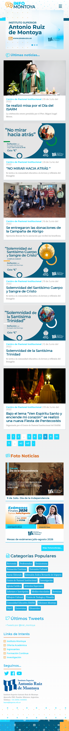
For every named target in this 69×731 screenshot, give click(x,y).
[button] (10, 29)
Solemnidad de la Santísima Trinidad (29, 352)
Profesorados (26, 563)
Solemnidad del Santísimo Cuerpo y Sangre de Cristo (34, 289)
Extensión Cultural (38, 569)
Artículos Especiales (33, 586)
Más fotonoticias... (52, 548)
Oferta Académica (17, 645)
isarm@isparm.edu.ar (12, 702)
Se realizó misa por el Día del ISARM (29, 107)
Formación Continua (16, 569)
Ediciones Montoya (47, 602)
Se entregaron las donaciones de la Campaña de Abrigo (33, 229)
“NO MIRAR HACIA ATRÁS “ (28, 168)
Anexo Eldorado (14, 575)
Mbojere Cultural (15, 597)
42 (20, 443)
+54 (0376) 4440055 (19, 700)
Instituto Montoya (16, 641)
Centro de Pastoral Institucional (23, 99)
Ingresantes (13, 649)
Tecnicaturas (41, 563)
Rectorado (12, 563)
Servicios (57, 591)
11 (9, 443)
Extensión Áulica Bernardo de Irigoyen (43, 575)
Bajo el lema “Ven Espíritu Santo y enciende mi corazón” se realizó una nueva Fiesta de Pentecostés (34, 417)
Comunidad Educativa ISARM (21, 602)
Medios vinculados (40, 591)
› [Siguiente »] (33, 443)
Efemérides (34, 608)
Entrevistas (20, 608)
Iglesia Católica (14, 586)
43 (27, 443)
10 (56, 436)
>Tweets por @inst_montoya (20, 625)
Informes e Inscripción (17, 591)
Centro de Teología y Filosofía (40, 597)
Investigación (46, 580)
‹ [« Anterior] (8, 436)
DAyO (9, 608)
